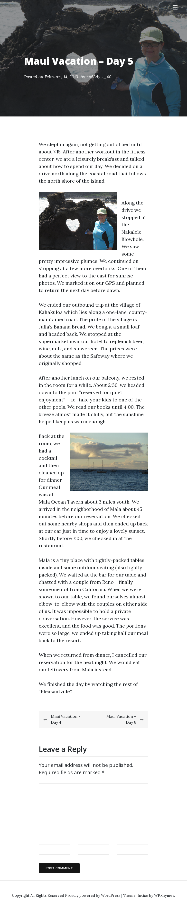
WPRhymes (164, 895)
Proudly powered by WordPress (93, 895)
